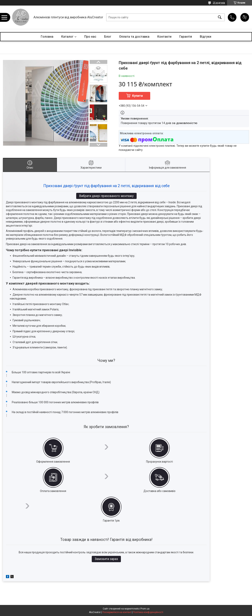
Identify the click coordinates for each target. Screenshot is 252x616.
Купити (137, 96)
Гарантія (185, 36)
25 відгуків (219, 2)
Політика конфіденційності (148, 612)
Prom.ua (144, 608)
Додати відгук (244, 17)
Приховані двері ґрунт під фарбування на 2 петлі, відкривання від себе (106, 186)
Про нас (90, 36)
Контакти (164, 36)
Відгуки (205, 36)
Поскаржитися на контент (116, 612)
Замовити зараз (106, 559)
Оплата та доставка (134, 36)
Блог (107, 36)
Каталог (67, 36)
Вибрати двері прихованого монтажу (106, 196)
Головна (47, 36)
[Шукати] (219, 17)
